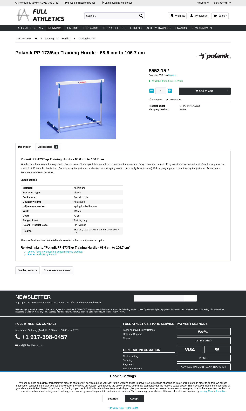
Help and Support (132, 334)
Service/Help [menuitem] (221, 2)
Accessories (48, 146)
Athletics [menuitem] (202, 2)
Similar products (27, 270)
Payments (128, 364)
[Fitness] (136, 28)
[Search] (141, 15)
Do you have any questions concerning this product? (53, 251)
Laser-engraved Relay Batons (139, 330)
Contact (127, 338)
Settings (113, 398)
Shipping (172, 75)
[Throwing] (91, 28)
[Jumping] (72, 28)
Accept (134, 398)
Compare (155, 99)
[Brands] (181, 28)
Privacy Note (116, 408)
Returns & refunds (132, 368)
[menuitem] (114, 15)
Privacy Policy (118, 312)
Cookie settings (131, 356)
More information (217, 391)
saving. (204, 391)
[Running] (55, 28)
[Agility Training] (158, 28)
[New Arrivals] (201, 28)
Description (24, 146)
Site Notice (131, 408)
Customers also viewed (57, 270)
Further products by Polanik (40, 254)
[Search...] (114, 15)
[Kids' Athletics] (114, 28)
